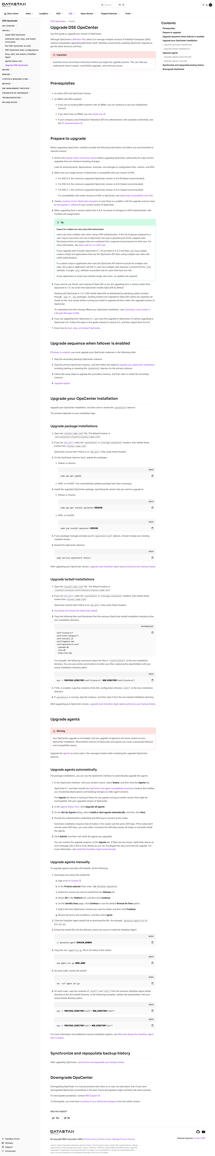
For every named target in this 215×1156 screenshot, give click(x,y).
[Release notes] (20, 102)
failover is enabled (61, 352)
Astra (30, 13)
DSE (72, 13)
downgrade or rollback (67, 204)
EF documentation (71, 123)
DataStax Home (11, 1139)
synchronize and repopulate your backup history (101, 1062)
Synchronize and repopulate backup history (90, 1053)
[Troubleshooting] (20, 97)
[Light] (203, 5)
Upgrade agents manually (70, 862)
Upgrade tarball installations (72, 579)
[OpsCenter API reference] (20, 93)
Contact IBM (199, 1138)
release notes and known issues (81, 158)
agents (66, 753)
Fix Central (73, 880)
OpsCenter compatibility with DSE (136, 195)
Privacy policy (90, 1139)
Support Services (110, 13)
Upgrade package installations (73, 426)
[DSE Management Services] (20, 88)
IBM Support (91, 1095)
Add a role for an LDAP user (92, 245)
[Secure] (20, 69)
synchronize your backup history (139, 566)
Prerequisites (62, 83)
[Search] (113, 5)
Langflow (45, 13)
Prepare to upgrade (68, 138)
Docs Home (11, 13)
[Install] (20, 30)
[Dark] (207, 5)
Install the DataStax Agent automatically (96, 849)
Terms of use (104, 1139)
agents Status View (69, 806)
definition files (79, 39)
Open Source (88, 13)
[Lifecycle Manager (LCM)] (20, 79)
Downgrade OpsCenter (71, 1077)
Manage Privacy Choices (123, 1139)
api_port (68, 442)
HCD (59, 13)
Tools (129, 13)
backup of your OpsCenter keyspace (80, 201)
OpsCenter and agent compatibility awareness (112, 788)
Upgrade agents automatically (73, 769)
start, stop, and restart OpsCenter (83, 328)
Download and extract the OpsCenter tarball (75, 610)
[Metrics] (20, 83)
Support (7, 1147)
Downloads (8, 1151)
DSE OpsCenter (58, 21)
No (67, 1118)
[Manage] (20, 74)
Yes (55, 1118)
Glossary (7, 1143)
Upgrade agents (62, 383)
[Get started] (20, 26)
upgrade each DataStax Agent (104, 566)
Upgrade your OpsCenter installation (137, 364)
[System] (210, 5)
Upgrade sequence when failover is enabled (90, 343)
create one (97, 114)
